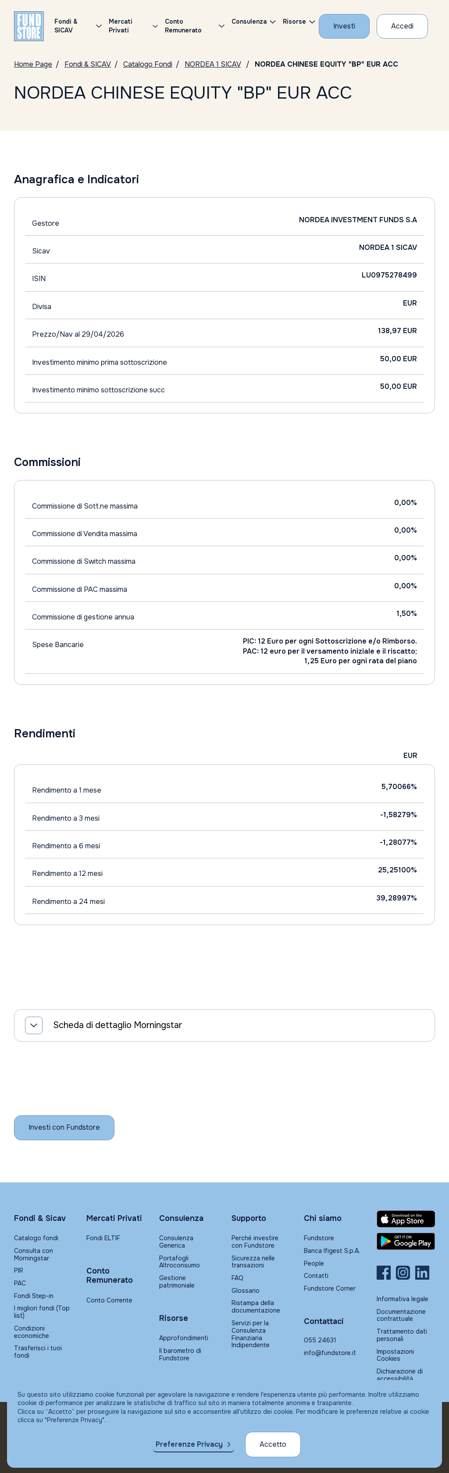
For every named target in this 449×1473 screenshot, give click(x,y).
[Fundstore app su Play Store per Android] (406, 1241)
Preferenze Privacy (189, 1444)
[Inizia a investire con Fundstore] (64, 1127)
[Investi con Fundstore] (344, 26)
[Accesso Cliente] (402, 26)
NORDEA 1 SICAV (213, 64)
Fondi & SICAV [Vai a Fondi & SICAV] (87, 64)
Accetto (273, 1444)
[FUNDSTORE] (29, 26)
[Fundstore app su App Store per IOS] (406, 1219)
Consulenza (249, 21)
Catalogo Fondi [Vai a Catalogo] (147, 64)
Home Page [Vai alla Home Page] (33, 64)
